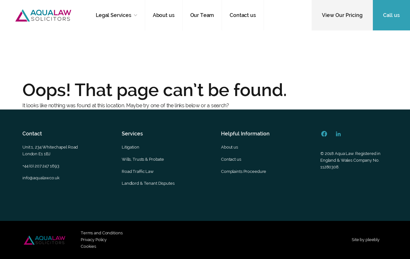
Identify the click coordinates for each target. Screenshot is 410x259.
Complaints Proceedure (243, 171)
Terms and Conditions (101, 233)
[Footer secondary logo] (44, 240)
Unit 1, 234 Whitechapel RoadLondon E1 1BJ (50, 150)
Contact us (243, 15)
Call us (391, 15)
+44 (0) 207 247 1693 (40, 166)
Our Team (202, 15)
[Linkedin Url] (338, 134)
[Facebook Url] (324, 134)
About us (164, 15)
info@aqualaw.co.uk (41, 177)
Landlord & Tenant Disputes (148, 183)
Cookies (88, 246)
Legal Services (113, 15)
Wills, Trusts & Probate (143, 159)
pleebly (372, 239)
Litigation (130, 147)
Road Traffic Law (138, 171)
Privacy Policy (94, 239)
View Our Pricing (342, 15)
